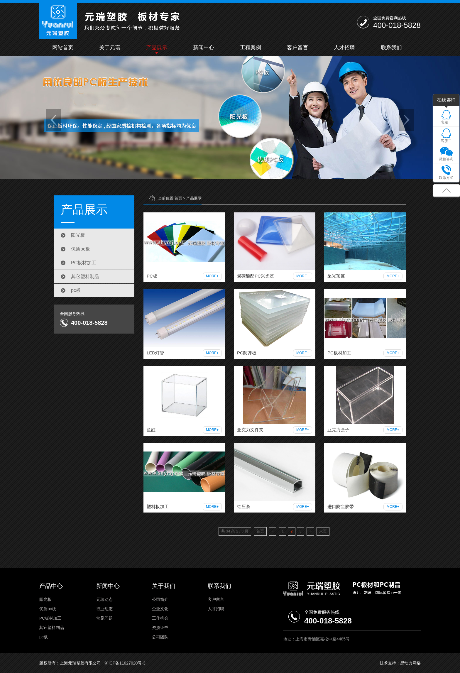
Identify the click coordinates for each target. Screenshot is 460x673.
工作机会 (160, 618)
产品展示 (156, 47)
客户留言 (297, 47)
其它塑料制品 (85, 276)
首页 (178, 198)
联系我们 (391, 47)
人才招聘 (344, 47)
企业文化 (160, 608)
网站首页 (62, 47)
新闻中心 (203, 47)
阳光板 (78, 235)
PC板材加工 (83, 262)
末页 (323, 531)
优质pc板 (80, 248)
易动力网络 (410, 663)
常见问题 (104, 618)
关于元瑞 (109, 47)
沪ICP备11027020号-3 (125, 663)
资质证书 (160, 627)
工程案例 (250, 47)
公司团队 (160, 637)
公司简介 (160, 599)
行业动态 (104, 608)
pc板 (76, 290)
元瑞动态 (104, 599)
